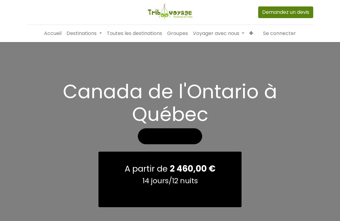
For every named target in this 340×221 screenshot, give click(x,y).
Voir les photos (170, 136)
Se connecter (279, 33)
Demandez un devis (285, 12)
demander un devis (170, 193)
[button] (251, 33)
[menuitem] (53, 33)
